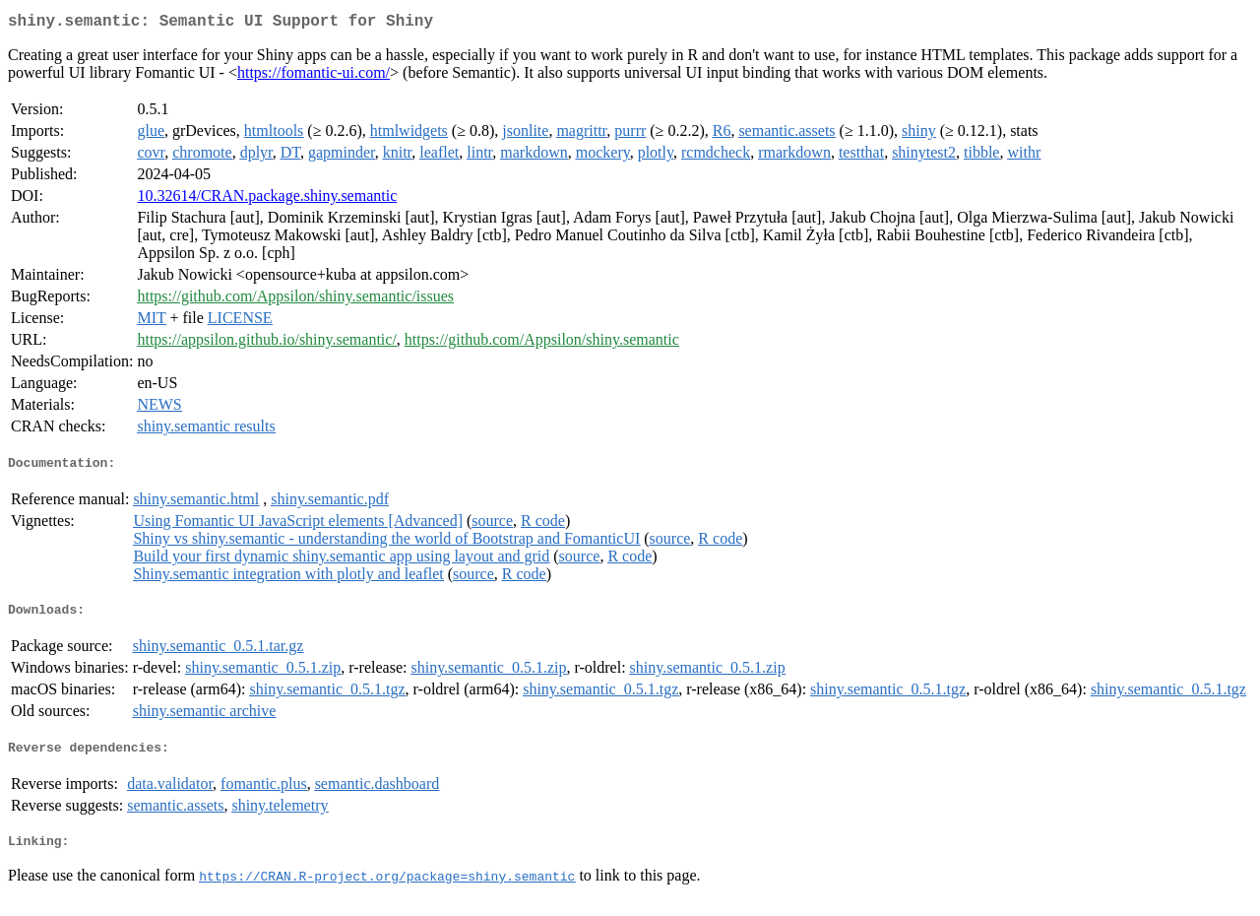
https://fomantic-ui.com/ (313, 76)
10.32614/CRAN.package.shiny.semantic (267, 199)
